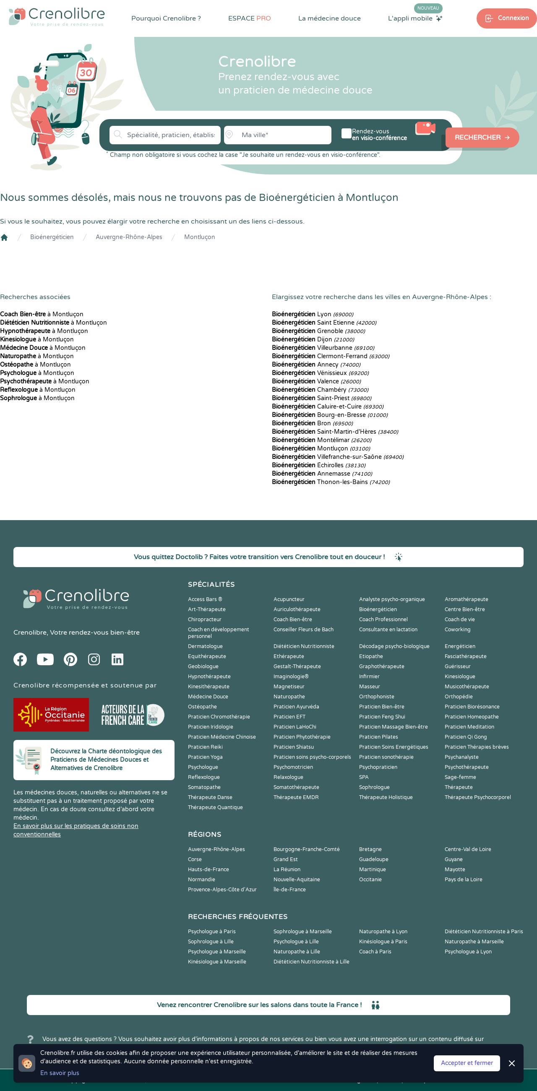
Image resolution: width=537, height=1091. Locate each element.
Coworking (458, 630)
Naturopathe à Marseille (474, 942)
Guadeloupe (373, 859)
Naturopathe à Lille (297, 952)
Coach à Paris (375, 952)
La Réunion (287, 869)
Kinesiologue (460, 677)
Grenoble (318, 331)
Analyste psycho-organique (392, 599)
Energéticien (460, 646)
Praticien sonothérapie (386, 757)
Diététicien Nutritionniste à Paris (484, 932)
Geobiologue (203, 666)
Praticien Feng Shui (382, 717)
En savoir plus (59, 1073)
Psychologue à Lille (296, 942)
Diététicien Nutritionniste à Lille (311, 962)
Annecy (316, 364)
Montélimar (321, 440)
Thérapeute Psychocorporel (478, 797)
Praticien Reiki (205, 747)
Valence (316, 381)
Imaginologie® (291, 677)
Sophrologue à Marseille (303, 932)
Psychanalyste (462, 757)
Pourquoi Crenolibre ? (166, 18)
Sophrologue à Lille (211, 942)
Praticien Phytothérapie (302, 737)
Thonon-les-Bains (331, 482)
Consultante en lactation (388, 630)
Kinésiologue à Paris (383, 942)
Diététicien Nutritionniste (304, 646)
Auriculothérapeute (297, 609)
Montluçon (199, 237)
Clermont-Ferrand (330, 356)
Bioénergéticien (52, 237)
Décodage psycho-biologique (394, 646)
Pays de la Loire (463, 880)
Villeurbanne (323, 348)
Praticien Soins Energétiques (393, 747)
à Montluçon (41, 314)
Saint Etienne (324, 322)
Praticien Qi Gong (466, 737)
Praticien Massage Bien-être (393, 727)
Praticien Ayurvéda (296, 707)
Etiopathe (371, 656)
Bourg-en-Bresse (330, 415)
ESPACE (249, 18)
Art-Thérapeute (207, 609)
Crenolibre (30, 632)
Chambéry (320, 389)
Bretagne (370, 849)
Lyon (312, 314)
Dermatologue (205, 646)
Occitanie (370, 880)
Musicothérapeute (467, 687)
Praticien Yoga (205, 757)
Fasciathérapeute (466, 656)
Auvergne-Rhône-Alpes (129, 237)
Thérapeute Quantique (215, 807)
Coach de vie (460, 619)
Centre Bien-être (465, 609)
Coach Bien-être (293, 619)
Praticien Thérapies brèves (477, 747)
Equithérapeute (207, 656)
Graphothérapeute (381, 666)
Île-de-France (290, 890)
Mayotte (455, 869)
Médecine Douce (208, 697)
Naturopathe (289, 697)
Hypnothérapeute (209, 677)
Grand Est (286, 859)
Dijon (313, 339)
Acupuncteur (289, 599)
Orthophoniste (376, 697)
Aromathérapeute (466, 599)
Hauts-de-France (208, 869)
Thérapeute (459, 787)
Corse (195, 859)
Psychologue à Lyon (468, 952)
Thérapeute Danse (210, 797)
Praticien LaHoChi (295, 727)
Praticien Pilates (378, 737)
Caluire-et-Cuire (327, 406)
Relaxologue (288, 777)
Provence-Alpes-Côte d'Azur (222, 890)
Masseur (369, 687)
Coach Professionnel (383, 619)
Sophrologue (374, 787)
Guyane (454, 859)
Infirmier (369, 677)
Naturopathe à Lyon (383, 932)
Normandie (201, 880)
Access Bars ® (205, 599)
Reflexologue (204, 777)
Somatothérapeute (296, 787)
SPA (364, 777)
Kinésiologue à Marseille (217, 962)
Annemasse (322, 473)
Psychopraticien (378, 767)
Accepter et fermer (467, 1063)
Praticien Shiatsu (294, 747)
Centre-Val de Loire (468, 849)
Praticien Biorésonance (472, 707)
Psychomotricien (293, 767)
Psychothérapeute (467, 767)
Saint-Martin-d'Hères (335, 431)
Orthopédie (459, 697)
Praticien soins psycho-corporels (312, 757)
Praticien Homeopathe (472, 717)
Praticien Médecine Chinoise (222, 737)
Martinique (372, 869)
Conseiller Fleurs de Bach (304, 630)
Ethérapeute (289, 656)
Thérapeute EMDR (296, 797)
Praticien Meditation (469, 727)
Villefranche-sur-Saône (338, 457)
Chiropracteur (205, 619)
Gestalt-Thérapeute (297, 666)
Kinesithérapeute (208, 687)
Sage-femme (460, 777)
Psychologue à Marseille (217, 952)
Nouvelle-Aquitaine (297, 880)
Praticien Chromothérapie (219, 717)
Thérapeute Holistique (386, 797)
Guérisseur (458, 666)
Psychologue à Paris (212, 932)
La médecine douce (329, 18)
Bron (312, 423)
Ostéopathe (202, 707)
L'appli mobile (415, 18)
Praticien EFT (289, 717)
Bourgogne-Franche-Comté (307, 849)
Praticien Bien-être (381, 707)
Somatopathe (204, 787)
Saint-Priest (321, 398)
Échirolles (318, 465)
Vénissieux (320, 373)
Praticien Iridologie (210, 727)
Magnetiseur (289, 687)
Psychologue (203, 767)
